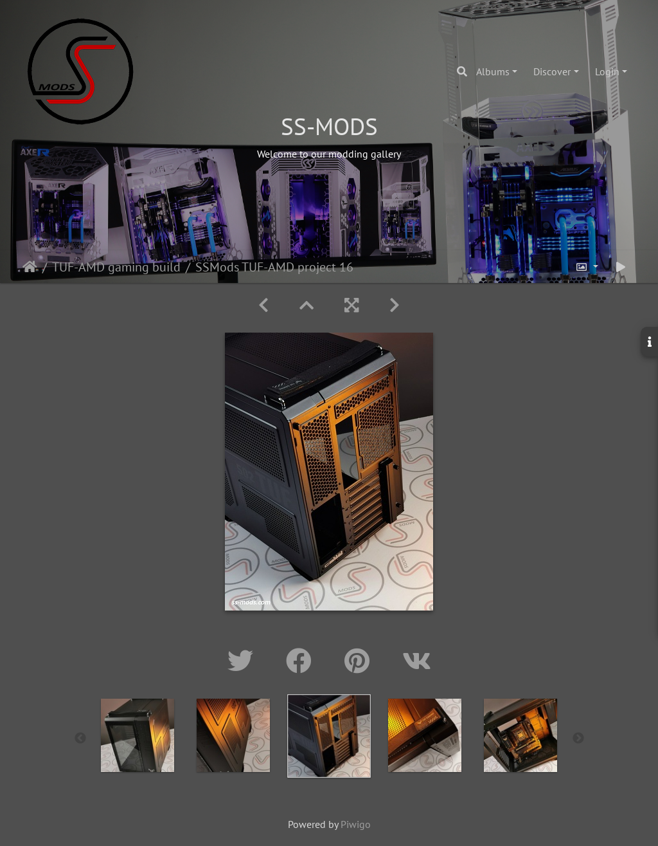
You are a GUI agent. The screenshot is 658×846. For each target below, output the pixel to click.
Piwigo (356, 824)
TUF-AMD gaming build (116, 267)
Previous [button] (80, 738)
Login (607, 71)
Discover (552, 71)
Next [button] (578, 738)
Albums (493, 71)
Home (29, 267)
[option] (138, 735)
